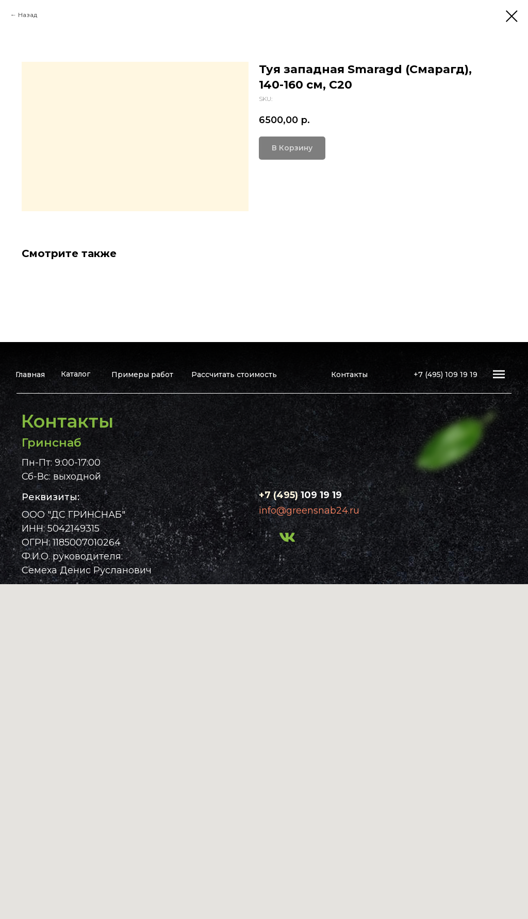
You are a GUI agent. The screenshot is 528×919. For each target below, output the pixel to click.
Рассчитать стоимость (234, 374)
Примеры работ (142, 374)
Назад (27, 15)
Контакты (349, 374)
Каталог (75, 374)
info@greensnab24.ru (309, 510)
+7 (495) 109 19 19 (445, 374)
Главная (30, 374)
